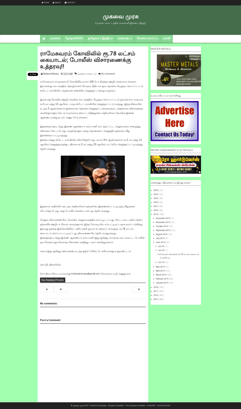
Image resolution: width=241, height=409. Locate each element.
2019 (155, 214)
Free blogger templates (135, 406)
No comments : (108, 73)
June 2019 (161, 242)
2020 (155, 210)
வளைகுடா (125, 38)
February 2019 (162, 279)
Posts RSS (151, 406)
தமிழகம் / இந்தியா (100, 38)
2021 (155, 206)
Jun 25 (161, 250)
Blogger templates (116, 406)
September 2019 (163, 230)
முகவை (55, 38)
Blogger (103, 406)
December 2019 (163, 218)
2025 (155, 190)
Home (45, 2)
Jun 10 (161, 262)
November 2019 (163, 222)
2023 (155, 198)
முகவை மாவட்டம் (87, 73)
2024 (155, 194)
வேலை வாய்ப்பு (147, 38)
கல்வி (166, 38)
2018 (155, 287)
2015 (155, 299)
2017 (155, 291)
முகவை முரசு (120, 16)
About (57, 2)
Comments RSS (163, 406)
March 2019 (161, 275)
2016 (155, 295)
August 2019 (162, 234)
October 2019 (162, 226)
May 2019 (160, 267)
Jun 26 (161, 246)
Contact (70, 2)
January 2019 (162, 283)
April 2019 (160, 271)
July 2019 (160, 238)
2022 (155, 202)
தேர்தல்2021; (74, 38)
